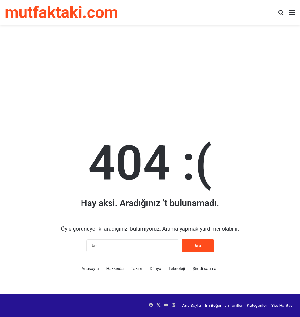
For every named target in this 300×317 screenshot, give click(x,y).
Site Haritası (282, 305)
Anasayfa (90, 268)
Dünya (155, 268)
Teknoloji (176, 268)
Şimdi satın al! (205, 268)
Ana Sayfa (191, 305)
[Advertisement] (150, 75)
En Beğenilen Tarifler (224, 305)
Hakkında (115, 268)
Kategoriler (257, 305)
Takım (136, 268)
